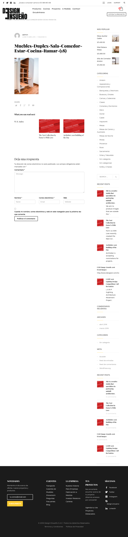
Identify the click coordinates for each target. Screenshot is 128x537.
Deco (101, 110)
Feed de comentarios (107, 364)
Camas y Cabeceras (107, 98)
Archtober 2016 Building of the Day (111, 247)
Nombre (18, 198)
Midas (101, 140)
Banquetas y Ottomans (108, 91)
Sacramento (104, 151)
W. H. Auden (19, 122)
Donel (101, 114)
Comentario (19, 170)
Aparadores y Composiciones (103, 85)
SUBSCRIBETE (15, 504)
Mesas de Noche (106, 136)
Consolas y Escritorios (108, 106)
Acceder (102, 357)
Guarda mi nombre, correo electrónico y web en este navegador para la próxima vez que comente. (47, 213)
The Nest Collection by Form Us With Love (47, 136)
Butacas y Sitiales (106, 94)
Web (65, 198)
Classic (102, 102)
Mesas (101, 125)
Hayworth (103, 122)
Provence (103, 144)
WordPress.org (105, 368)
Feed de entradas (106, 360)
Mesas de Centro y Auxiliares (105, 130)
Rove (101, 147)
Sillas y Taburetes (106, 155)
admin (25, 35)
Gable (101, 118)
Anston (102, 80)
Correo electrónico (46, 198)
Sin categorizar (105, 163)
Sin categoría (104, 159)
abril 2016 (103, 324)
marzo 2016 (104, 328)
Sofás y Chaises (105, 167)
